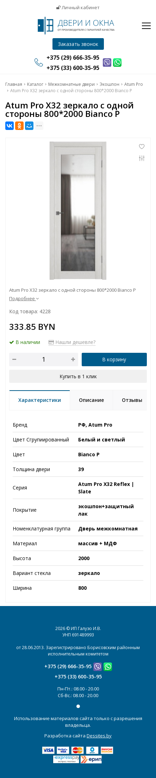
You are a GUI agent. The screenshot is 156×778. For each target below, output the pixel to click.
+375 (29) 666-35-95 (68, 666)
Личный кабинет (78, 7)
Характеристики (39, 400)
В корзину (114, 359)
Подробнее (24, 298)
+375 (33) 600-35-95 (78, 676)
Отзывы (132, 400)
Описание (91, 400)
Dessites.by (99, 735)
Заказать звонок (78, 44)
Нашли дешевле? (72, 342)
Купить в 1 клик (78, 376)
